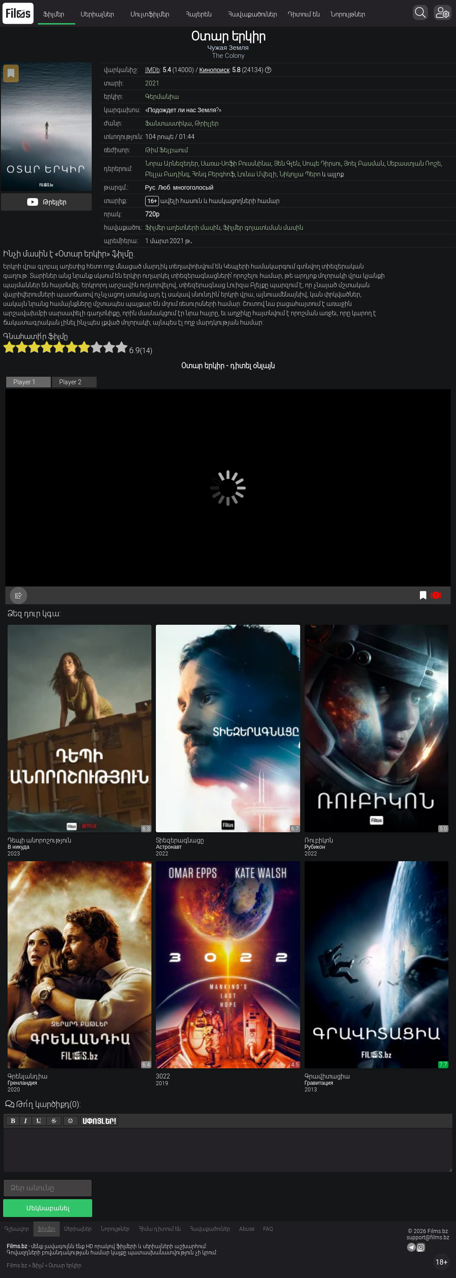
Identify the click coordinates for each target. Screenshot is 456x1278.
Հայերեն (201, 14)
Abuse (246, 1229)
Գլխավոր (16, 1229)
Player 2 (70, 382)
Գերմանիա (162, 96)
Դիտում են (304, 14)
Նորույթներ (347, 14)
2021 (152, 83)
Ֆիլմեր (56, 14)
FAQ (268, 1229)
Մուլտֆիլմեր (152, 14)
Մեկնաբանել (47, 1208)
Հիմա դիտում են (159, 1229)
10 (121, 347)
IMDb (152, 69)
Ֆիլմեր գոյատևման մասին (263, 227)
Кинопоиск (215, 69)
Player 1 (24, 382)
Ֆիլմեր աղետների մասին (182, 227)
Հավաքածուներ (252, 14)
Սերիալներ (100, 14)
